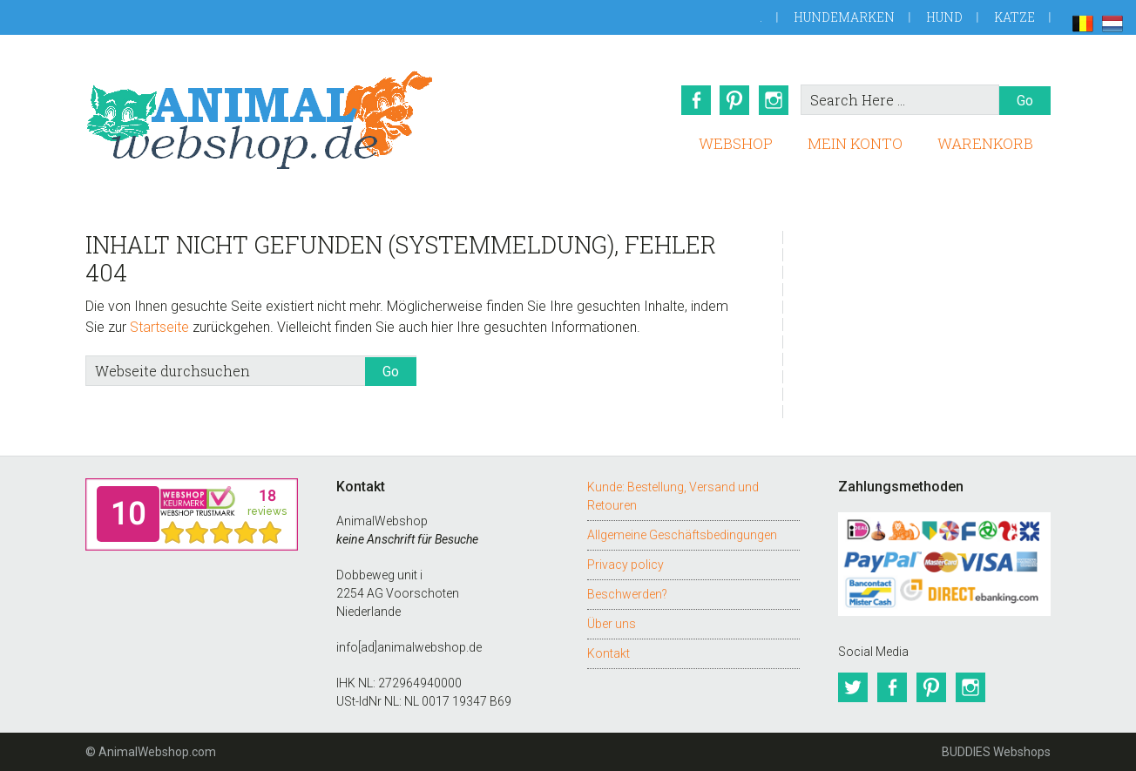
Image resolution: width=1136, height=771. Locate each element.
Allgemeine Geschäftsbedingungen (682, 535)
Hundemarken (844, 17)
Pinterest (734, 100)
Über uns (611, 624)
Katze (1014, 17)
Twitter (853, 687)
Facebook (694, 100)
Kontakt (608, 653)
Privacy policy (625, 564)
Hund (944, 17)
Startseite (159, 327)
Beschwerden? (627, 594)
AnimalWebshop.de (259, 120)
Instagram (774, 100)
